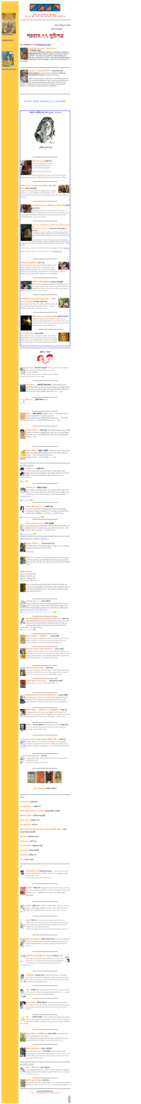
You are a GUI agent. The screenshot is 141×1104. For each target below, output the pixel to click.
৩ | (28, 612)
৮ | (37, 612)
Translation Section (43, 45)
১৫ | (54, 612)
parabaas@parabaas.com (45, 1091)
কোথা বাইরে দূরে (47, 956)
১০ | (40, 612)
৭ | (35, 612)
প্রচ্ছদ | (22, 612)
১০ (41, 517)
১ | (24, 612)
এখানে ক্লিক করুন (57, 251)
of (39, 71)
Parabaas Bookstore (9, 33)
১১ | (43, 612)
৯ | (38, 612)
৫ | (31, 612)
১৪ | (51, 612)
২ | (26, 612)
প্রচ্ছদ (21, 481)
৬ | (33, 612)
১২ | (45, 612)
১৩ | (48, 612)
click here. (66, 248)
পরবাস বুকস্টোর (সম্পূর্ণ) (7, 40)
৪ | (30, 612)
